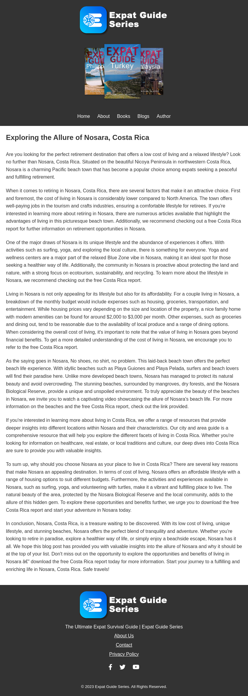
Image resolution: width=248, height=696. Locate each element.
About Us (124, 635)
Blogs (143, 116)
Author (164, 116)
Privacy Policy (124, 654)
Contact (124, 644)
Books (123, 116)
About (103, 116)
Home (83, 116)
